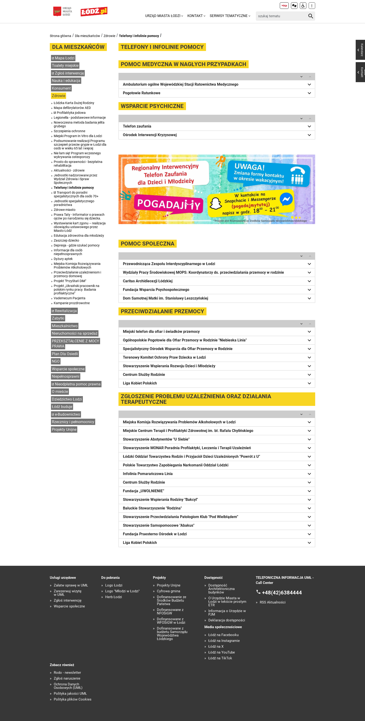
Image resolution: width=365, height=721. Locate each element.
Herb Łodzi (113, 597)
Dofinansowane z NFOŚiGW (170, 611)
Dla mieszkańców (87, 36)
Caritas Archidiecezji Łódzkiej (218, 281)
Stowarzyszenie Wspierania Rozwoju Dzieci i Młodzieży (218, 366)
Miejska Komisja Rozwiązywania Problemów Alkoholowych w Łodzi (218, 422)
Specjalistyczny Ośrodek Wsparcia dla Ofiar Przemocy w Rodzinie (218, 349)
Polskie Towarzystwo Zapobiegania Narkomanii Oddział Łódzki (218, 465)
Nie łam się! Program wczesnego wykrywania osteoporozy (77, 155)
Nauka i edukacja (66, 80)
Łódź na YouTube (221, 652)
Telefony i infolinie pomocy (139, 36)
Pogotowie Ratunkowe (218, 93)
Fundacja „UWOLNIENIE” (218, 491)
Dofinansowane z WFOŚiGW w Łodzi (171, 620)
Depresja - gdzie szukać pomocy (77, 245)
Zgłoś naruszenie (67, 678)
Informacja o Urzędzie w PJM (227, 612)
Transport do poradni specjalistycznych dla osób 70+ (76, 194)
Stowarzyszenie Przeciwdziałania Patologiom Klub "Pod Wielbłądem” (218, 517)
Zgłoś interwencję (69, 73)
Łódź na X (215, 646)
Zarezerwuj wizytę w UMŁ (67, 593)
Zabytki (58, 318)
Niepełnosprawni (65, 376)
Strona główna (60, 36)
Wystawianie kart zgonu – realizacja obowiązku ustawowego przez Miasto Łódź (80, 226)
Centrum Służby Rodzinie (218, 374)
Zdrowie (109, 36)
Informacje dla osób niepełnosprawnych (68, 252)
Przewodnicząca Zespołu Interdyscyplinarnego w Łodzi (218, 264)
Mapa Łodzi (64, 58)
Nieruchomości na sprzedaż (75, 333)
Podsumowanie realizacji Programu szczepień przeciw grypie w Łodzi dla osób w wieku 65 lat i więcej (80, 144)
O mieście (60, 391)
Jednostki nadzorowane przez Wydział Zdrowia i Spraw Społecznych (75, 179)
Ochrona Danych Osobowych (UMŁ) (68, 686)
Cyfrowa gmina (168, 591)
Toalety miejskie (65, 65)
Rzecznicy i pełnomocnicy (73, 422)
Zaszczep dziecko (66, 240)
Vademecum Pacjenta (69, 298)
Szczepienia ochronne (69, 131)
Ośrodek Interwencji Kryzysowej (218, 135)
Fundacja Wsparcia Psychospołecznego (218, 289)
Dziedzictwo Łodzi (67, 399)
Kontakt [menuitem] (195, 16)
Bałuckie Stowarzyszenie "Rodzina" (218, 508)
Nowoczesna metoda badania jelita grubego (79, 124)
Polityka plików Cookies (72, 699)
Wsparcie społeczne (68, 369)
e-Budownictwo (67, 414)
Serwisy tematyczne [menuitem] (229, 16)
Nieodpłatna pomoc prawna (78, 384)
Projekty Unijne (64, 429)
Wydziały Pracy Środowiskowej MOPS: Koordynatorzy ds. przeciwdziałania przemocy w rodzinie (218, 272)
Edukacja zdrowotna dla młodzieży (79, 235)
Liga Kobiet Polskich (218, 383)
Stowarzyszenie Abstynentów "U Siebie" (218, 439)
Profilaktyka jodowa (71, 113)
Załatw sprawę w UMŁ (71, 585)
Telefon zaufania (218, 126)
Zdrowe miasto (64, 210)
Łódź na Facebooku (223, 635)
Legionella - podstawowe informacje (80, 117)
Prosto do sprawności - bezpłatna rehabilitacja (78, 163)
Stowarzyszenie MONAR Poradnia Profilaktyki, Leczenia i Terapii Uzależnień (218, 448)
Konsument (61, 88)
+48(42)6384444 (282, 592)
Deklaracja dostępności (226, 620)
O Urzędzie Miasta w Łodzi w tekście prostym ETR (227, 601)
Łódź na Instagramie (224, 641)
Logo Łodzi (113, 585)
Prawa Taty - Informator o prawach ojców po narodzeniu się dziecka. (79, 216)
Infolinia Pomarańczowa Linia (218, 474)
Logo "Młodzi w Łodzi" (122, 591)
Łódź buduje (62, 406)
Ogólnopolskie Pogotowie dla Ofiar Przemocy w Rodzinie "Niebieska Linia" (218, 340)
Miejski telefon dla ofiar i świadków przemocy (218, 331)
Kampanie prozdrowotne (72, 303)
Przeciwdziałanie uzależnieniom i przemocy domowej (77, 274)
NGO (56, 361)
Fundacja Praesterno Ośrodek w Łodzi (218, 534)
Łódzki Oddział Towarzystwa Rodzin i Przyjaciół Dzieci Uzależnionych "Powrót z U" (218, 456)
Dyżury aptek (63, 259)
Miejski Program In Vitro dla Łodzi (78, 136)
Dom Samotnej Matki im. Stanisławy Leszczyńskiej (218, 298)
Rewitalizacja (66, 311)
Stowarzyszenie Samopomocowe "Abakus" (218, 525)
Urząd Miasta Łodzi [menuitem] (162, 16)
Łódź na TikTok (220, 658)
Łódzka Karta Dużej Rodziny (74, 103)
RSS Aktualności (273, 602)
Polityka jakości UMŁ (70, 693)
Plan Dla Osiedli (65, 354)
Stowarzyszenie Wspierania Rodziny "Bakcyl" (218, 499)
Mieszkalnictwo (65, 326)
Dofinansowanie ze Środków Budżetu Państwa (171, 600)
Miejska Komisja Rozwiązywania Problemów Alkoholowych (77, 265)
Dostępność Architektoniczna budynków (221, 589)
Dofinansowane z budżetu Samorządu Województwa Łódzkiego (172, 634)
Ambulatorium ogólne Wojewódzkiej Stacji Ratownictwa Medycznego (218, 84)
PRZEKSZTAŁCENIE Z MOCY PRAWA (75, 344)
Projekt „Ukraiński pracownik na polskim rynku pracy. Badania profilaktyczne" (76, 289)
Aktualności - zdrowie (69, 170)
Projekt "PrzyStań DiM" (70, 281)
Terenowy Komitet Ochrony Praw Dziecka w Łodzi (218, 357)
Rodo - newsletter (67, 672)
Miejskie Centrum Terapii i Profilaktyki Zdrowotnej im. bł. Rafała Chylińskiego (218, 431)
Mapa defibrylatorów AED (72, 108)
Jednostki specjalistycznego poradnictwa (74, 203)
